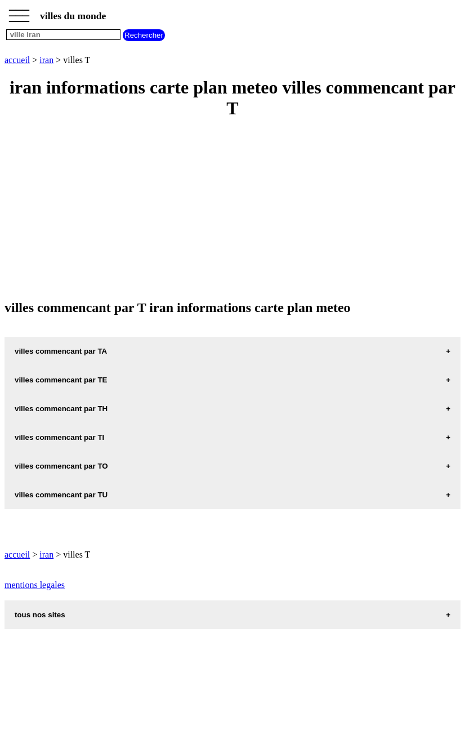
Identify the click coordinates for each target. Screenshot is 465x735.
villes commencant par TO (61, 466)
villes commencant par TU (61, 495)
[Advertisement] (232, 210)
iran (46, 60)
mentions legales (35, 585)
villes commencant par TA (61, 351)
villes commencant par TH (61, 408)
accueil (17, 60)
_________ (19, 12)
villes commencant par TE (61, 380)
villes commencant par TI (59, 437)
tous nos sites (40, 615)
